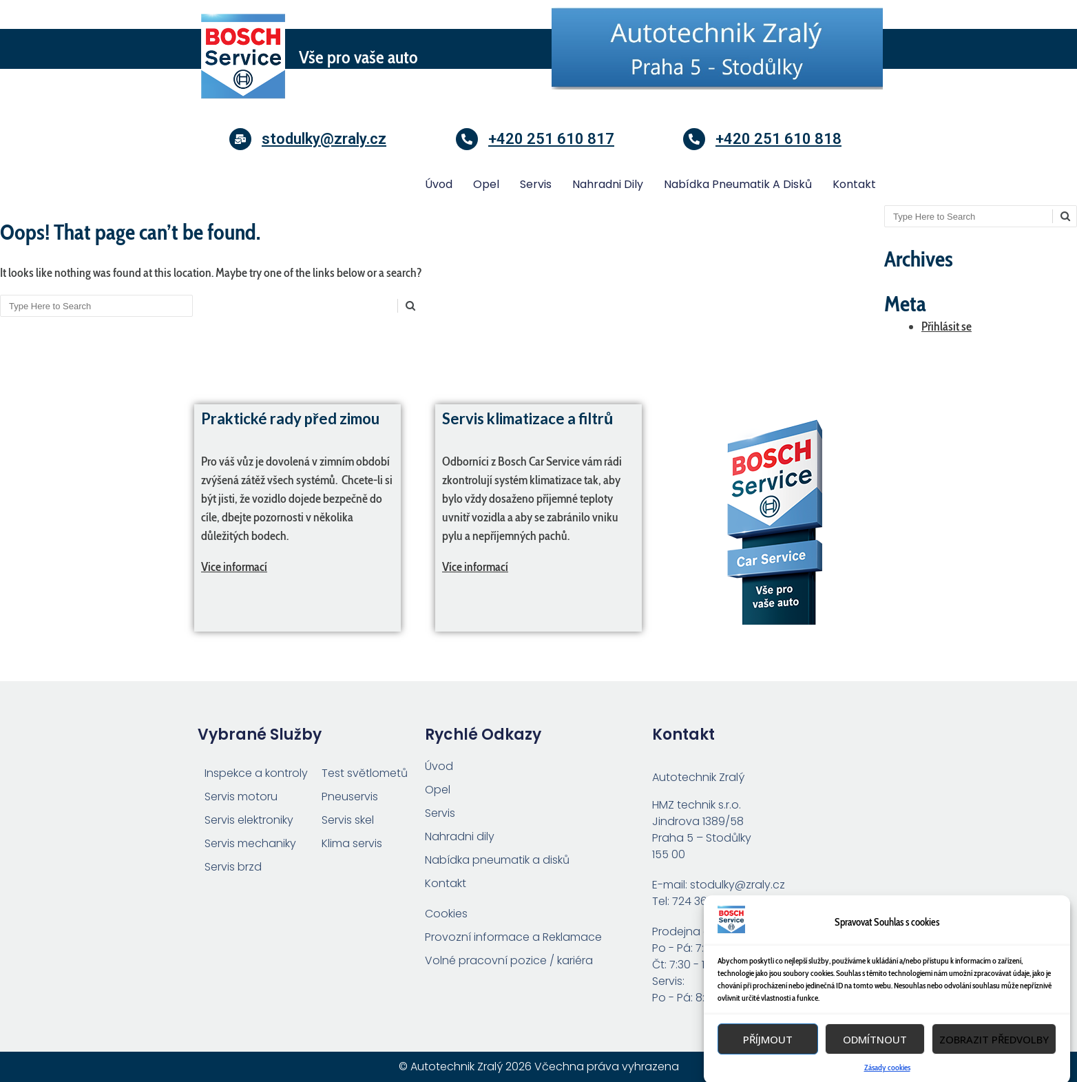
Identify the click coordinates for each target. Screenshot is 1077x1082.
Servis (536, 184)
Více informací (475, 566)
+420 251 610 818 (778, 138)
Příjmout (768, 1065)
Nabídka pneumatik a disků (738, 184)
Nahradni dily (607, 184)
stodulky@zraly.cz (324, 138)
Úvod (438, 184)
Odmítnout (875, 1065)
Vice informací (234, 566)
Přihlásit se (946, 326)
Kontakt (854, 184)
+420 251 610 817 (551, 138)
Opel (486, 184)
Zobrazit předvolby (994, 1065)
